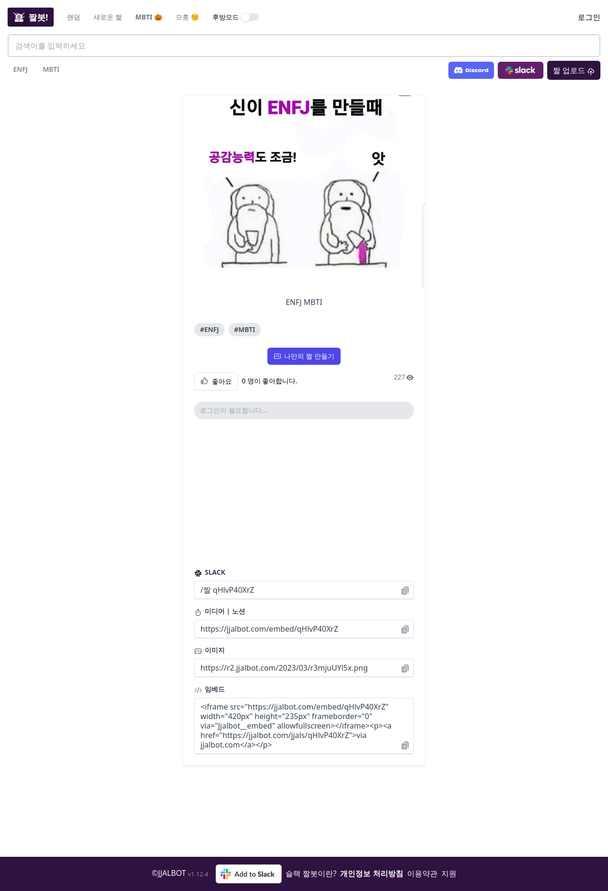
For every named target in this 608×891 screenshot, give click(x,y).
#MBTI (244, 329)
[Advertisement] (304, 493)
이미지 (209, 649)
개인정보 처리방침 (371, 873)
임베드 (209, 688)
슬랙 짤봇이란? (310, 873)
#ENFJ (209, 329)
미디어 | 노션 (219, 611)
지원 (448, 873)
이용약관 (422, 873)
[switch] (250, 17)
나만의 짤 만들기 (304, 355)
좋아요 (216, 381)
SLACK (209, 572)
